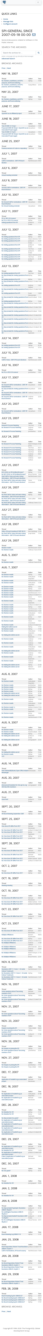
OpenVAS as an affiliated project (12, 113)
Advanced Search (8, 58)
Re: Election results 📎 (8, 707)
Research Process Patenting (10, 425)
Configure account (10, 24)
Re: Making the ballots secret (10, 635)
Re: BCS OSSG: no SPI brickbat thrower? (14, 474)
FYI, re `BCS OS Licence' (9, 218)
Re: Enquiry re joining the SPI (10, 1048)
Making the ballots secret (9, 627)
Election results (6, 548)
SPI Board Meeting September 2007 (13, 814)
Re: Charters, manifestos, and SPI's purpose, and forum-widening (12, 82)
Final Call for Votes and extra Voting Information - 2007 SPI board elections (13, 477)
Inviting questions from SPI (10, 222)
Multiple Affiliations (7, 935)
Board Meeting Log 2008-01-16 (11, 1234)
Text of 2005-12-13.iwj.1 (9, 126)
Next (9, 68)
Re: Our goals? (6, 1171)
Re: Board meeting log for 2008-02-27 (13, 1298)
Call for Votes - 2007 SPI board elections (14, 360)
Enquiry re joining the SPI (9, 1028)
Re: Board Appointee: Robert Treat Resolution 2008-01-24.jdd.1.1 (12, 1264)
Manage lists (8, 21)
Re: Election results (7, 550)
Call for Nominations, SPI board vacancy (14, 1251)
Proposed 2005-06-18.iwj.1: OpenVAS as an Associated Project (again (15, 129)
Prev (3, 68)
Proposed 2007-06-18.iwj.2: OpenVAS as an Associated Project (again (15, 135)
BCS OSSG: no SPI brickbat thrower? (13, 472)
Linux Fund (5, 799)
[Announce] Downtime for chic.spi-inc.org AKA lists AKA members (14, 786)
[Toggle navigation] (38, 2)
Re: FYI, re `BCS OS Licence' (10, 220)
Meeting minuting (7, 885)
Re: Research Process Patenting (11, 427)
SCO (3, 756)
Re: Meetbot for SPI (8, 1112)
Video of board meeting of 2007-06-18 (13, 531)
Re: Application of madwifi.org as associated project (12, 1095)
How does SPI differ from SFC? (11, 826)
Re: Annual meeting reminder (11, 206)
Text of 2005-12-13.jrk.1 (9, 132)
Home (5, 19)
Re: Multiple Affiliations (9, 943)
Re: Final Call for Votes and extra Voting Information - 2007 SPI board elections (14, 481)
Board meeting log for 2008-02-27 (12, 1296)
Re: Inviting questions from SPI (11, 237)
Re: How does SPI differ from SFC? (12, 830)
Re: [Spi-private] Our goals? (10, 1118)
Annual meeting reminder (9, 175)
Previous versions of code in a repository (14, 148)
